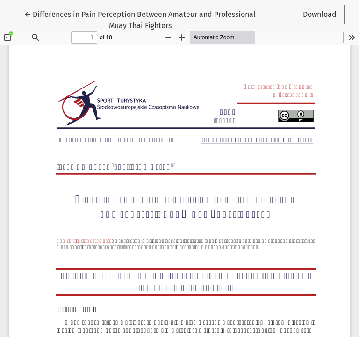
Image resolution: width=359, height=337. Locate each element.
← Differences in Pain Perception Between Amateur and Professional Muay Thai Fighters (140, 19)
